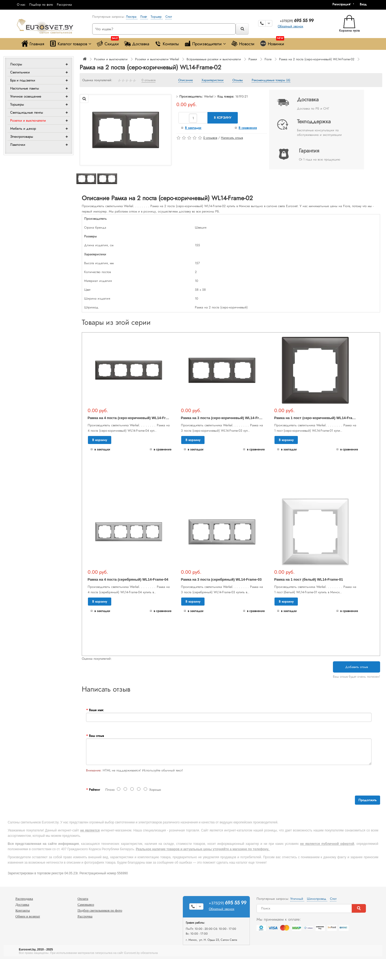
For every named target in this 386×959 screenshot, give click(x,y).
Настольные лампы (24, 88)
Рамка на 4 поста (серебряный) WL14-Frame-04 (128, 579)
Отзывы (237, 80)
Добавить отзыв (356, 667)
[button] (365, 4)
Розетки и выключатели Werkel (157, 59)
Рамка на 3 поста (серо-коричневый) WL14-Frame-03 (226, 418)
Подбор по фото (41, 4)
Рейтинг (94, 789)
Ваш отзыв (96, 735)
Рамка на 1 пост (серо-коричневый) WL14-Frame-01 (318, 418)
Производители (205, 43)
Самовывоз (85, 904)
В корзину (222, 117)
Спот (168, 16)
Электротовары (21, 136)
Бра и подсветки (22, 80)
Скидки (107, 42)
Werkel (208, 96)
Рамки (252, 59)
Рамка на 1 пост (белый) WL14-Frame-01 (308, 579)
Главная (32, 43)
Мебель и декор (23, 128)
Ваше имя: (96, 710)
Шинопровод (317, 898)
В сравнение (248, 127)
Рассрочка (64, 4)
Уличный (297, 898)
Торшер (157, 16)
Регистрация (341, 4)
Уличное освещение (25, 96)
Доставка (136, 43)
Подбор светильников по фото (99, 910)
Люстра (132, 16)
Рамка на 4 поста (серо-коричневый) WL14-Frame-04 (133, 418)
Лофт (144, 16)
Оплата (82, 899)
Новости (242, 43)
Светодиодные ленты (26, 112)
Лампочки (17, 144)
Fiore (268, 59)
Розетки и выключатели (28, 120)
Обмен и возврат (28, 916)
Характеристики (213, 80)
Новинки (272, 42)
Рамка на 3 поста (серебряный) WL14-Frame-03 (221, 579)
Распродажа (24, 899)
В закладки (193, 127)
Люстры (16, 64)
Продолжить (367, 800)
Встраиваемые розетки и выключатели (214, 59)
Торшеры (17, 104)
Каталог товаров (70, 43)
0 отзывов (148, 80)
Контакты (167, 43)
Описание (185, 80)
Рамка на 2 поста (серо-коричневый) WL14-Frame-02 (316, 59)
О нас (21, 4)
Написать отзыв (232, 137)
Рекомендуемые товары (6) (271, 80)
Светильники (20, 72)
